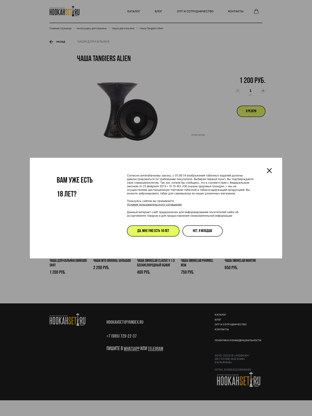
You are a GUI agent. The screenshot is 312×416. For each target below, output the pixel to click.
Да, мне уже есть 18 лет (153, 231)
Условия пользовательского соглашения (154, 204)
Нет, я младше (202, 231)
